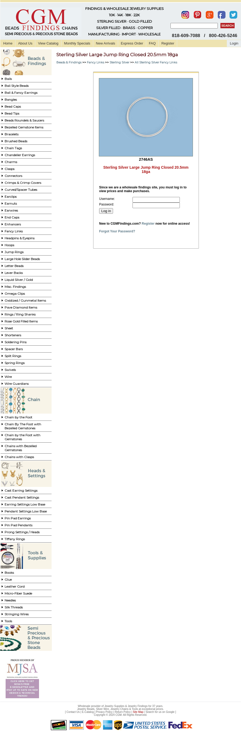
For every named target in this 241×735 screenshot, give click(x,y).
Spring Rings (15, 363)
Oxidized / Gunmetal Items (25, 300)
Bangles (11, 100)
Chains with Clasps (19, 457)
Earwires (11, 210)
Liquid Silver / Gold (19, 280)
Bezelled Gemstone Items (24, 127)
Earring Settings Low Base (25, 504)
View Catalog (48, 43)
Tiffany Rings (15, 539)
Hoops (9, 245)
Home (8, 43)
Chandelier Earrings (20, 155)
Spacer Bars (14, 349)
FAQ (152, 43)
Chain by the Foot (18, 417)
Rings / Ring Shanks (20, 314)
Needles (10, 600)
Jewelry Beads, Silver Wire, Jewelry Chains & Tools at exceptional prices (120, 709)
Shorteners (13, 335)
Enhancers (13, 224)
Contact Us (73, 711)
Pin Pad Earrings (18, 518)
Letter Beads (14, 266)
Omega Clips (15, 294)
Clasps (9, 169)
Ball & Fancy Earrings (21, 93)
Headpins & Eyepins (19, 238)
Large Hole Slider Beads (22, 259)
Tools (8, 621)
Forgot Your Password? (117, 231)
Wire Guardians (17, 384)
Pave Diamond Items (21, 307)
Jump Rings (14, 252)
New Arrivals (105, 43)
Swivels (10, 370)
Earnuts (11, 203)
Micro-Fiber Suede (18, 593)
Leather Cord (15, 586)
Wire (8, 377)
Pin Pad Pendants (18, 525)
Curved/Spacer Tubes (21, 190)
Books (9, 573)
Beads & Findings (68, 62)
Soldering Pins (15, 342)
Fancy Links (14, 231)
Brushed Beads (16, 141)
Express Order (132, 43)
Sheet (9, 328)
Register (167, 43)
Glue (8, 579)
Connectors (13, 176)
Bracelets (11, 134)
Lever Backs (14, 273)
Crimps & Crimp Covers (23, 183)
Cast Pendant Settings (22, 497)
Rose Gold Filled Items (21, 321)
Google (170, 711)
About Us (25, 43)
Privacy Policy (104, 711)
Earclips (11, 197)
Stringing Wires (17, 614)
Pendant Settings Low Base (26, 511)
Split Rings (13, 356)
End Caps (12, 217)
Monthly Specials (77, 43)
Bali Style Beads (17, 86)
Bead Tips (12, 113)
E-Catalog (88, 711)
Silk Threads (14, 607)
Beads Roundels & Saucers (24, 120)
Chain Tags (13, 148)
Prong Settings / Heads (22, 532)
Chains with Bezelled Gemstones (21, 448)
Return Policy (123, 711)
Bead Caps (13, 106)
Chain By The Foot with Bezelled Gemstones (23, 426)
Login (234, 43)
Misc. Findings (15, 287)
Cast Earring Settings (21, 490)
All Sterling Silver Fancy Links (156, 62)
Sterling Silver (119, 62)
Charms (11, 162)
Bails (8, 79)
